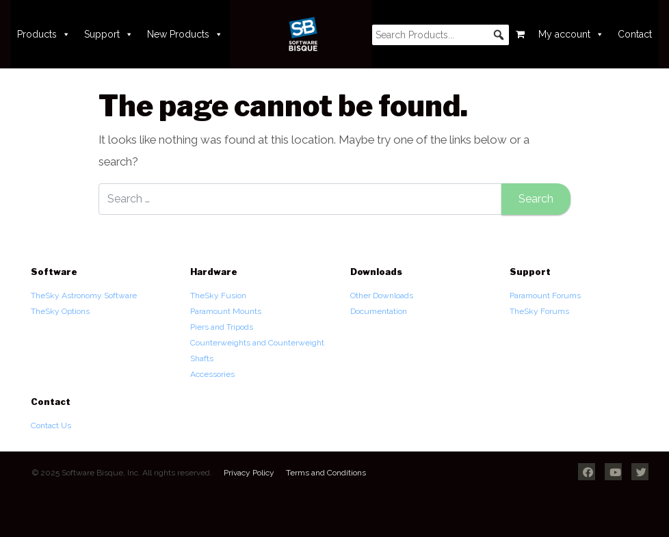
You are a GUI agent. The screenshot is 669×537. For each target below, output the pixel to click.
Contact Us (51, 425)
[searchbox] (440, 35)
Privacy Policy (249, 472)
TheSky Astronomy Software (84, 295)
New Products (185, 34)
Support (108, 34)
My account (571, 34)
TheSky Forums (539, 311)
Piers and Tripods (221, 327)
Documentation (378, 311)
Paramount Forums (545, 295)
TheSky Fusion (218, 295)
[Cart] (520, 34)
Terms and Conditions (326, 472)
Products (43, 34)
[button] (498, 35)
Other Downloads (381, 295)
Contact (635, 34)
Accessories (212, 374)
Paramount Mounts (225, 311)
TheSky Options (60, 311)
